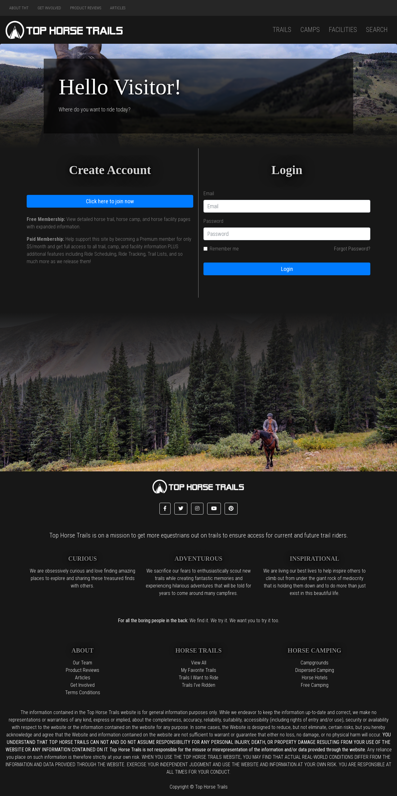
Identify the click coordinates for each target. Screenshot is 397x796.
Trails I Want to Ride (198, 678)
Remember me (224, 249)
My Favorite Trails (198, 670)
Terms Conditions (82, 692)
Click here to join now (110, 201)
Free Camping (314, 685)
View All (198, 663)
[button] (165, 509)
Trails (282, 30)
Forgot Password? (352, 249)
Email (208, 193)
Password (213, 221)
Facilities (343, 30)
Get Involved (49, 8)
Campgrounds (314, 663)
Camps (310, 30)
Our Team (82, 663)
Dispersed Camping (314, 670)
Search (377, 30)
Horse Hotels (315, 678)
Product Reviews (85, 8)
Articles (117, 8)
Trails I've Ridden (198, 685)
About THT (19, 8)
